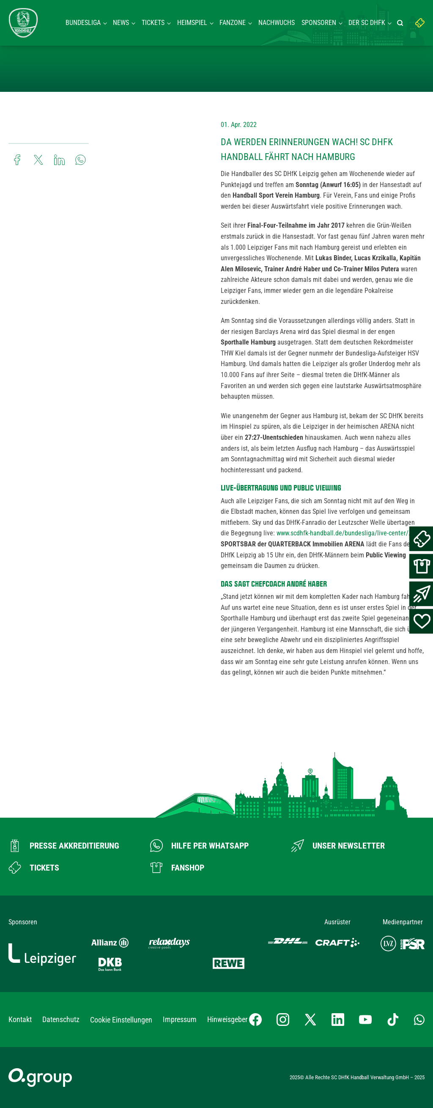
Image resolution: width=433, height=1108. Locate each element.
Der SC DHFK (366, 23)
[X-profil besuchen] (310, 1019)
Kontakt (20, 1019)
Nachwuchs (276, 23)
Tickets (153, 23)
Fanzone (232, 23)
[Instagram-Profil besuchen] (283, 1019)
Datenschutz (60, 1019)
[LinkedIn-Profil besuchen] (338, 1019)
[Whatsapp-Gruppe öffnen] (419, 1019)
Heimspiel (192, 23)
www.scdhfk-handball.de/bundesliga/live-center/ (342, 533)
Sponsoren (318, 23)
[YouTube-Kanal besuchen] (365, 1019)
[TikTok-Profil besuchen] (392, 1019)
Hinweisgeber (227, 1019)
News (121, 23)
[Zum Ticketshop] (33, 867)
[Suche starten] (401, 23)
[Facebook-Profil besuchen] (255, 1019)
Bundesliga (83, 23)
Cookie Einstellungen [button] (121, 1019)
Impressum (180, 1019)
